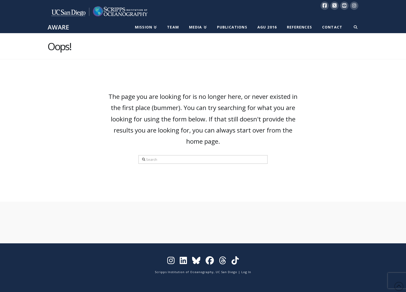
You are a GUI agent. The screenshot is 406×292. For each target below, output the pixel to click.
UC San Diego (226, 272)
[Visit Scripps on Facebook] (210, 261)
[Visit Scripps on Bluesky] (196, 261)
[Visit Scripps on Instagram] (171, 261)
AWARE (58, 27)
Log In (246, 272)
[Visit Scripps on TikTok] (235, 261)
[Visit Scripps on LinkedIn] (183, 261)
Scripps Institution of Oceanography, (185, 272)
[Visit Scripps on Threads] (222, 261)
